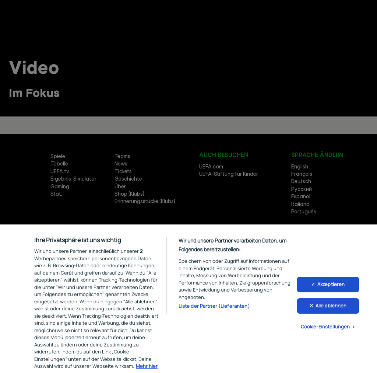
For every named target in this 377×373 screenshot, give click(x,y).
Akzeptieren (331, 287)
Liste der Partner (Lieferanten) (214, 309)
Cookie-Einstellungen (325, 329)
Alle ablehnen (331, 309)
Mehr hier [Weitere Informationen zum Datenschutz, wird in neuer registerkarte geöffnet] (147, 369)
